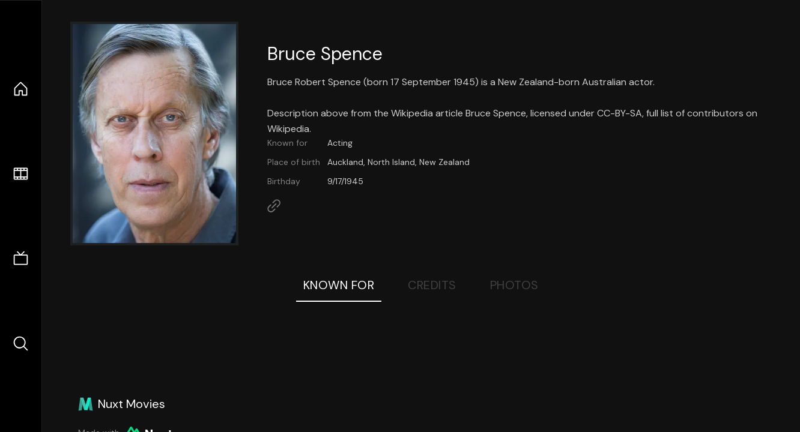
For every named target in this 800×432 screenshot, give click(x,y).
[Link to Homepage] (274, 206)
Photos (514, 285)
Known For (339, 285)
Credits (432, 285)
